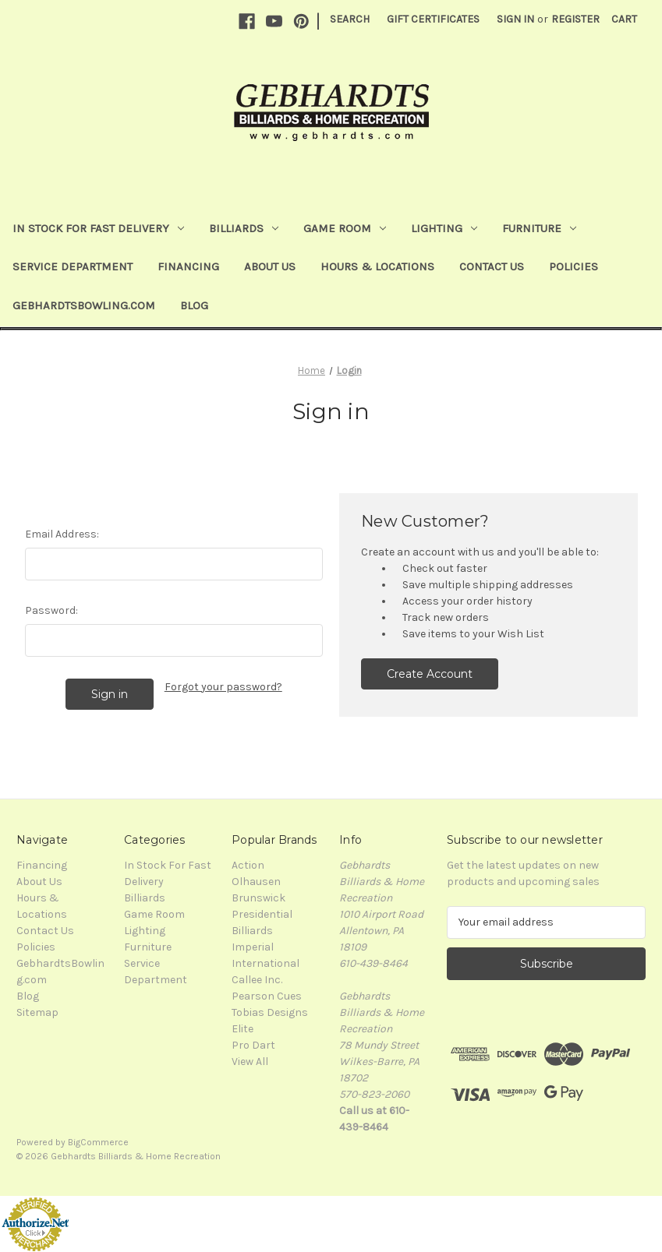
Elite (242, 1028)
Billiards (243, 228)
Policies (573, 266)
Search (350, 19)
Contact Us (491, 266)
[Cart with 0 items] (624, 19)
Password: (51, 610)
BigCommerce (98, 1142)
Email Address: (62, 534)
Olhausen (256, 881)
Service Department (72, 266)
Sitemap (37, 1012)
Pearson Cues (267, 996)
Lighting (444, 228)
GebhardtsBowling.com (83, 305)
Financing (188, 266)
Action (248, 865)
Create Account (430, 674)
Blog (194, 305)
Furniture (539, 228)
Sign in (515, 19)
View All (250, 1061)
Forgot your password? (223, 686)
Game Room (344, 228)
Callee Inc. (257, 979)
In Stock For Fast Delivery (98, 228)
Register (575, 19)
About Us (270, 266)
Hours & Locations (377, 266)
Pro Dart (253, 1045)
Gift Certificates (433, 19)
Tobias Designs (270, 1012)
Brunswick (258, 898)
